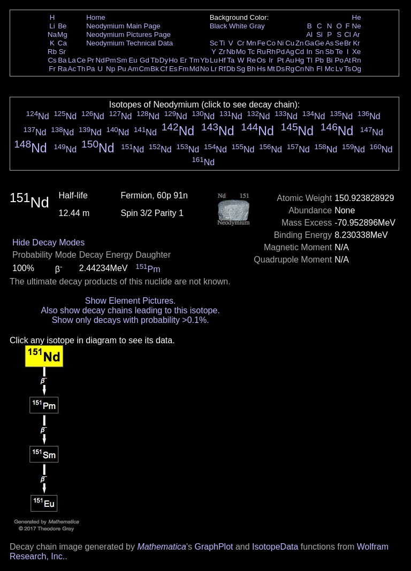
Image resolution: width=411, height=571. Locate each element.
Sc (214, 43)
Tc (251, 52)
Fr (52, 69)
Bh (251, 69)
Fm (183, 69)
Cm (144, 69)
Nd (100, 60)
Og (356, 69)
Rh (271, 52)
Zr (222, 52)
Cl (347, 34)
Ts (347, 69)
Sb (329, 52)
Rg (289, 69)
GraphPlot (213, 546)
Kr (356, 43)
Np (110, 69)
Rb (52, 52)
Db (230, 69)
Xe (356, 52)
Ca (62, 43)
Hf (221, 60)
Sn (319, 52)
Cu (289, 43)
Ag (289, 52)
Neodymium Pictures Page (128, 34)
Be (62, 26)
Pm (110, 60)
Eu (132, 60)
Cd (299, 52)
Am (133, 69)
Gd (144, 60)
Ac (72, 69)
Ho (173, 60)
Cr (241, 43)
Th (81, 69)
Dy (163, 60)
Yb (204, 60)
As (329, 43)
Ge (319, 43)
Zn (299, 43)
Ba (62, 60)
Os (261, 60)
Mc (329, 69)
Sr (62, 52)
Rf (221, 69)
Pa (90, 69)
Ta (230, 60)
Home (95, 17)
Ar (356, 34)
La (72, 60)
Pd (280, 52)
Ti (222, 43)
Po (339, 60)
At (347, 60)
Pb (319, 60)
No (204, 69)
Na (52, 34)
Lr (214, 69)
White (238, 26)
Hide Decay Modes (48, 242)
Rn (356, 60)
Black (218, 26)
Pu (121, 69)
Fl (319, 69)
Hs (261, 69)
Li (52, 26)
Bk (154, 69)
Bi (329, 60)
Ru (261, 52)
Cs (52, 60)
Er (183, 60)
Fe (261, 43)
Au (289, 60)
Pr (90, 60)
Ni (280, 43)
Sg (241, 69)
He (356, 17)
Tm (194, 60)
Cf (163, 69)
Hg (299, 60)
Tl (310, 60)
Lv (339, 69)
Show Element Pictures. (130, 300)
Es (173, 69)
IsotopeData (275, 546)
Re (251, 60)
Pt (280, 60)
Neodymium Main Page (123, 26)
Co (271, 43)
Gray (257, 26)
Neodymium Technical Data (129, 43)
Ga (309, 43)
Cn (299, 69)
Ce (81, 60)
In (310, 52)
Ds (280, 69)
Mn (251, 43)
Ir (271, 60)
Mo (241, 52)
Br (347, 43)
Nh (309, 69)
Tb (154, 60)
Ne (356, 26)
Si (319, 34)
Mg (62, 34)
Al (309, 34)
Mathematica (161, 546)
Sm (122, 60)
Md (194, 69)
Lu (214, 60)
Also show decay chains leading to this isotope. (130, 310)
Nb (230, 52)
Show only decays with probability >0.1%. (130, 320)
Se (339, 43)
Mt (271, 69)
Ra (62, 69)
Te (339, 52)
